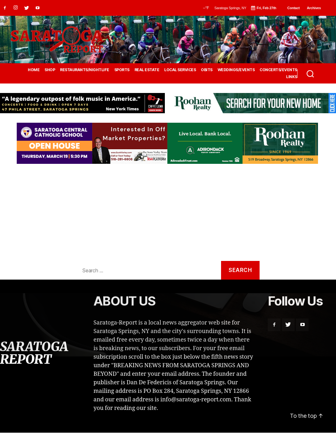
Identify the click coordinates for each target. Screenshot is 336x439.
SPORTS (121, 70)
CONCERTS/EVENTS (278, 70)
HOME (33, 70)
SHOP (50, 70)
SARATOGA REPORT (34, 353)
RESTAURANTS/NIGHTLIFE (84, 70)
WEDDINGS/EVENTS (236, 70)
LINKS (291, 77)
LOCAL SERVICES (180, 70)
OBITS (207, 70)
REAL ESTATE (147, 70)
